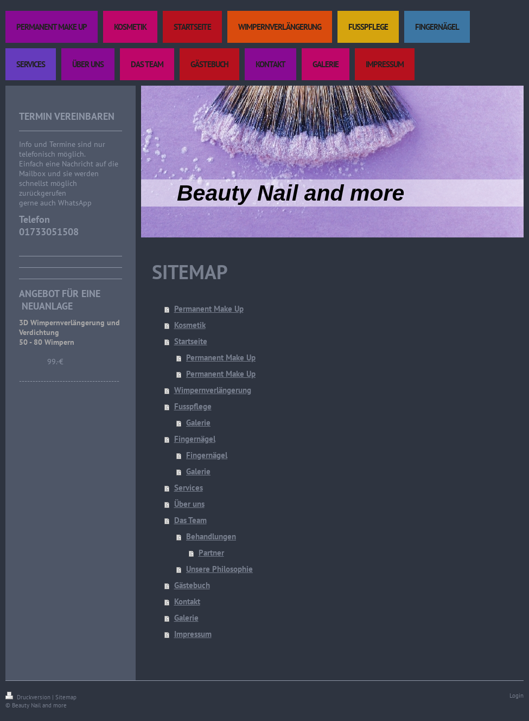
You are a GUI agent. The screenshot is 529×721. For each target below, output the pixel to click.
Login (516, 695)
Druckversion (28, 697)
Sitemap (66, 697)
